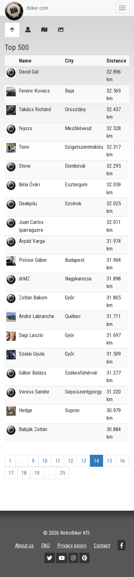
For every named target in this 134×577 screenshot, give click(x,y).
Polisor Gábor (33, 260)
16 (122, 461)
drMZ (24, 278)
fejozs (25, 128)
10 (44, 461)
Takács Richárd (35, 109)
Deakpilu (28, 203)
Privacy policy (71, 545)
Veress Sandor (34, 391)
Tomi (24, 147)
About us (24, 545)
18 (23, 473)
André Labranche (36, 316)
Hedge (25, 410)
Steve (25, 166)
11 (57, 461)
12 (70, 461)
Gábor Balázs (32, 373)
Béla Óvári (29, 184)
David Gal (28, 72)
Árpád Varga (32, 241)
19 (36, 473)
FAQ (45, 545)
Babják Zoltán (33, 429)
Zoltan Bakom (33, 297)
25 (62, 473)
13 (83, 461)
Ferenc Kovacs (34, 90)
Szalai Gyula (31, 354)
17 (11, 473)
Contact (102, 545)
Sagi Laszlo (31, 335)
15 (109, 461)
